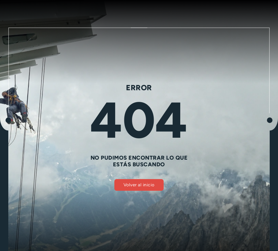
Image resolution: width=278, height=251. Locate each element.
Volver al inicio (139, 184)
